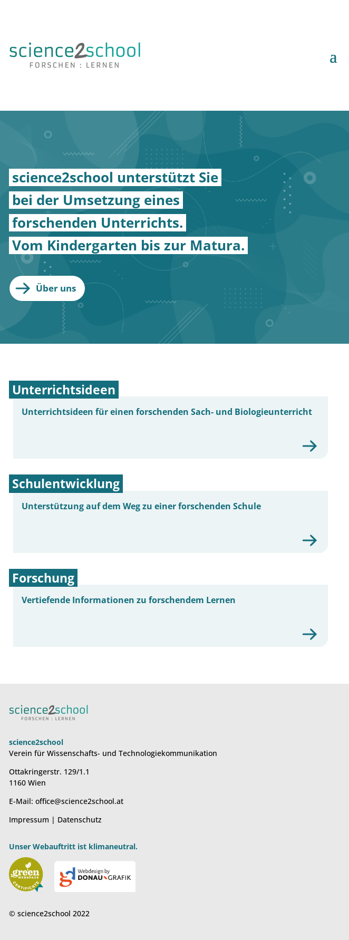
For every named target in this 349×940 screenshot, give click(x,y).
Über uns (56, 288)
